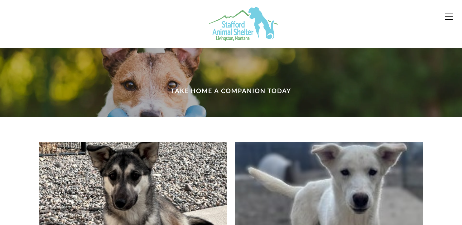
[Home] (61, 24)
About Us (377, 31)
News (341, 31)
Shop (423, 12)
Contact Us (379, 12)
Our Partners (337, 12)
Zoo (312, 31)
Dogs (257, 31)
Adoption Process (285, 12)
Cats (286, 31)
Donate (419, 32)
